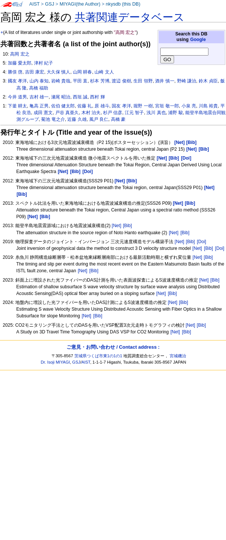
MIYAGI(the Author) (79, 4)
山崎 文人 (104, 72)
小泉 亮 (189, 106)
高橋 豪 (118, 119)
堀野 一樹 (142, 106)
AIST (34, 4)
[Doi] (201, 241)
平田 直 (80, 81)
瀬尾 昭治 (60, 97)
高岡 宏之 (19, 54)
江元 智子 (134, 112)
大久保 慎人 (58, 72)
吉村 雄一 (39, 97)
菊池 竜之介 (53, 119)
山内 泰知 (39, 81)
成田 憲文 (43, 112)
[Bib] (127, 225)
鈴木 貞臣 (208, 81)
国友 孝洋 (121, 106)
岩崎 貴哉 (60, 81)
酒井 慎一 (164, 81)
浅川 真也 (155, 112)
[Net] (116, 225)
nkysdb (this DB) (123, 4)
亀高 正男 (39, 106)
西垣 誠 (80, 97)
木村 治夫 (90, 112)
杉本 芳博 (99, 81)
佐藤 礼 (84, 106)
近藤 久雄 (76, 119)
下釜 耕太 (17, 106)
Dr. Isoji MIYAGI (55, 362)
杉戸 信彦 (112, 112)
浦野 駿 (175, 112)
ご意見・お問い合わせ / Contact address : (113, 347)
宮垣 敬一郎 (167, 106)
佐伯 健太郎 (63, 106)
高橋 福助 (38, 88)
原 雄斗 (102, 106)
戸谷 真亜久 (67, 112)
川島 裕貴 (208, 106)
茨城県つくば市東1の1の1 (98, 356)
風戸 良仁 (98, 119)
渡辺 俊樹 (121, 81)
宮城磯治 (178, 356)
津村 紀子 (43, 63)
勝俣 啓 (15, 72)
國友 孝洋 (17, 81)
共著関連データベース (130, 17)
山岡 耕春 (82, 72)
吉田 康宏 (34, 72)
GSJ (49, 4)
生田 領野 (142, 81)
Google (198, 39)
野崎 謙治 (186, 81)
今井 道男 (17, 97)
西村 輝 (97, 97)
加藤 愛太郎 (19, 63)
